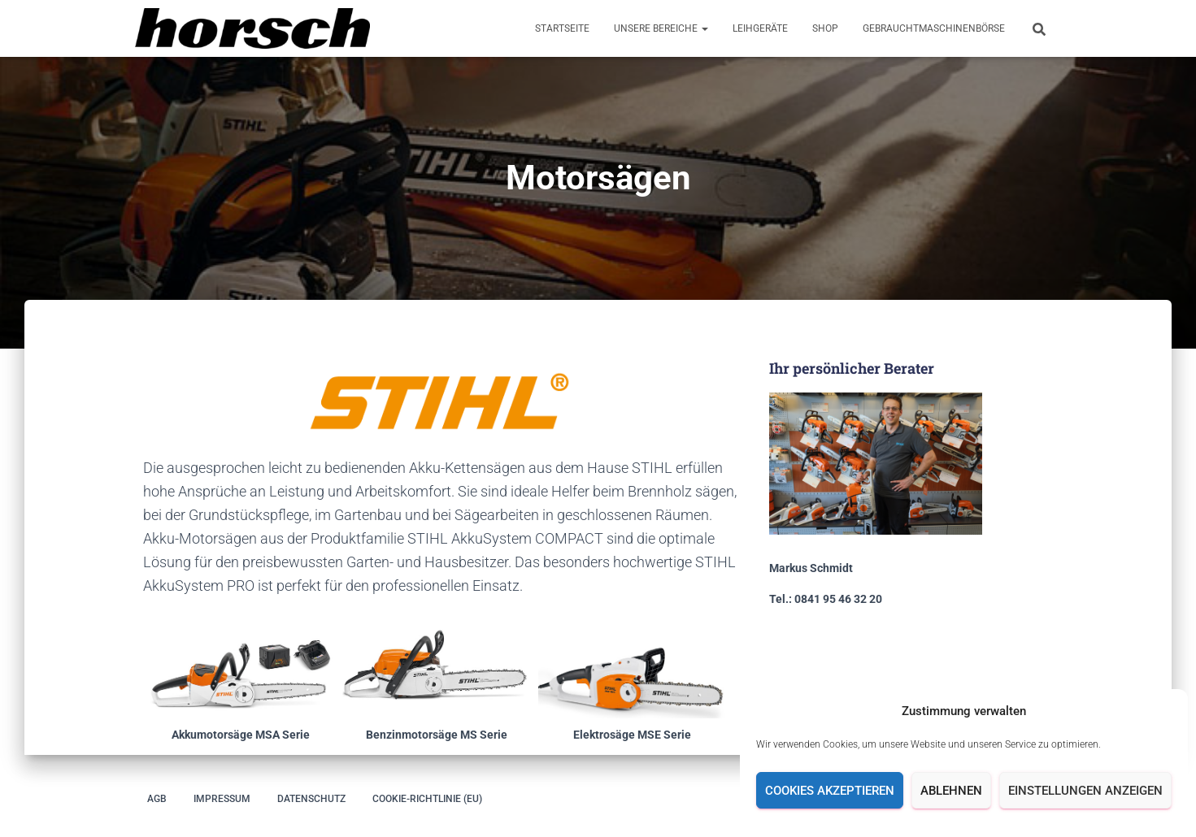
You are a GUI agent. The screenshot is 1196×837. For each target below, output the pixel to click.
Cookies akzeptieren (829, 790)
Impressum (222, 798)
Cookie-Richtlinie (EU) (427, 798)
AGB (157, 798)
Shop (825, 28)
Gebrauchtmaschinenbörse (934, 28)
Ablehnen (951, 790)
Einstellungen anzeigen (1085, 790)
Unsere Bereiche (661, 28)
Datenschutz (311, 798)
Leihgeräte (760, 28)
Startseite (562, 28)
